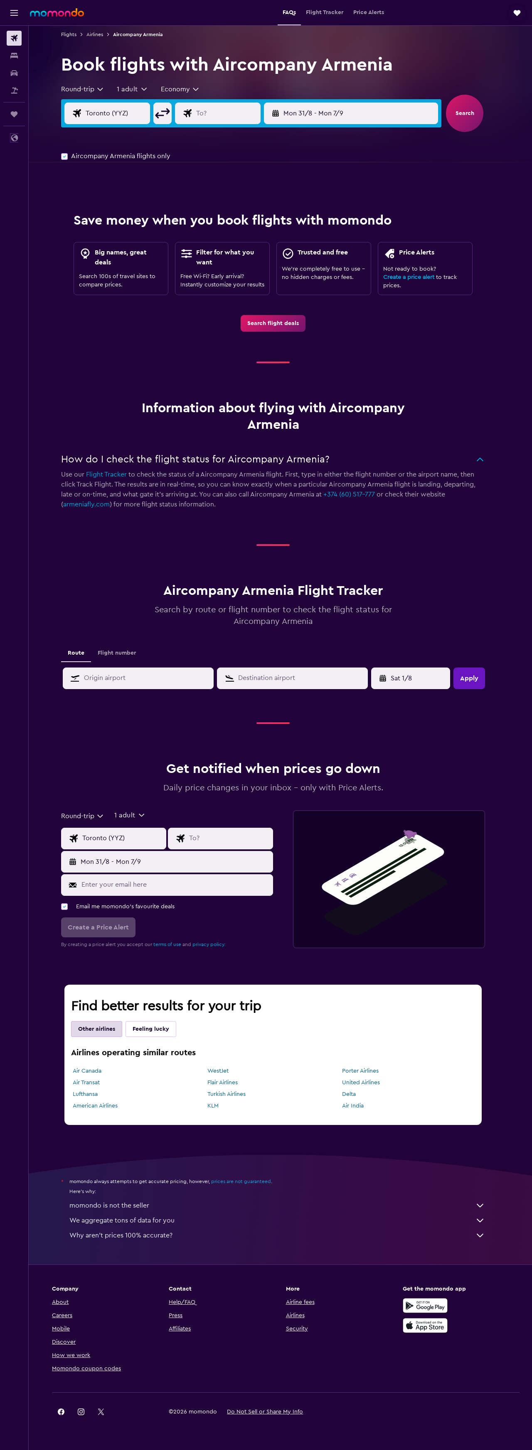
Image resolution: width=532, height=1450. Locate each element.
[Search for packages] (14, 90)
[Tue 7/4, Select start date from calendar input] (419, 678)
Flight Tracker (114, 474)
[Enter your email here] (182, 884)
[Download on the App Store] (429, 1325)
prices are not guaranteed (248, 1181)
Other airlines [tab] (104, 1029)
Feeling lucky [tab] (158, 1029)
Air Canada (94, 1071)
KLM (220, 1106)
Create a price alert (416, 277)
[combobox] (90, 89)
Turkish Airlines (233, 1094)
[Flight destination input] (242, 113)
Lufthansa (92, 1094)
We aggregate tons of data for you (285, 1220)
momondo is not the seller (285, 1205)
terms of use (175, 944)
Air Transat (93, 1083)
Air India (360, 1106)
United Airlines (368, 1083)
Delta (356, 1094)
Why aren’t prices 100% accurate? (285, 1235)
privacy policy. (216, 944)
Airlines (102, 34)
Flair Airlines (229, 1083)
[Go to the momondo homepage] (57, 12)
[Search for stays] (14, 55)
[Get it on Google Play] (429, 1305)
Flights (76, 34)
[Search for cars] (14, 73)
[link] (280, 323)
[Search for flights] (14, 38)
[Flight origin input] (131, 113)
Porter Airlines (367, 1071)
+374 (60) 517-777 (356, 494)
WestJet (225, 1071)
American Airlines (102, 1106)
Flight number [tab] (124, 653)
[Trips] (14, 114)
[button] (14, 13)
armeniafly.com (94, 504)
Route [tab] (83, 653)
